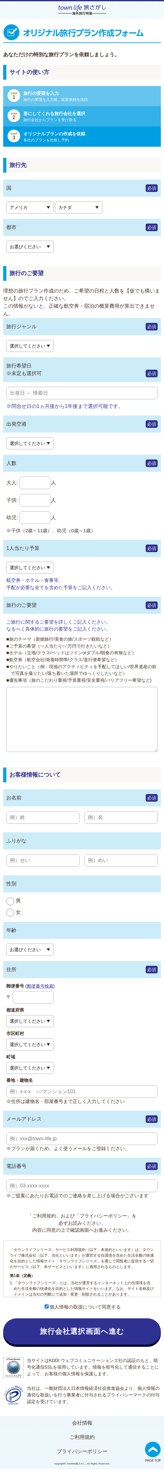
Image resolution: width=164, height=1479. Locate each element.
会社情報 (82, 1433)
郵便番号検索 (40, 996)
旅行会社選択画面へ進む (82, 1341)
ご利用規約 (82, 1447)
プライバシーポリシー (82, 1461)
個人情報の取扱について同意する (83, 1317)
